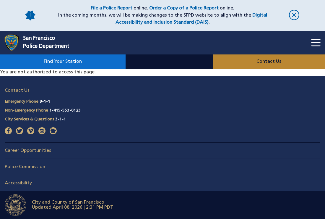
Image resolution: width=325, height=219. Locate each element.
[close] (294, 15)
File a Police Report (111, 8)
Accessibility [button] (18, 183)
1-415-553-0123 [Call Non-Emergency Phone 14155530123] (65, 110)
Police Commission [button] (25, 167)
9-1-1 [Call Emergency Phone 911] (45, 101)
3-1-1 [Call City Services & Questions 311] (60, 119)
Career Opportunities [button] (28, 150)
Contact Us (268, 61)
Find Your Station (63, 61)
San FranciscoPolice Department (46, 42)
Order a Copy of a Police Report (184, 8)
